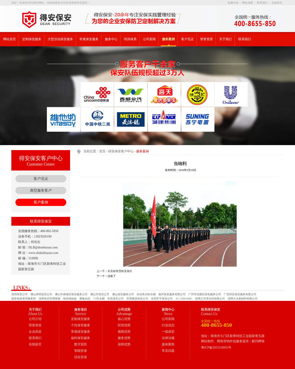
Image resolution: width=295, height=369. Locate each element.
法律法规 (168, 338)
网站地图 (247, 2)
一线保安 (168, 331)
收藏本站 (233, 2)
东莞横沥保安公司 (137, 298)
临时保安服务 (80, 338)
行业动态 (168, 325)
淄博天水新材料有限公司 (243, 298)
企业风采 (35, 331)
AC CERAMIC (183, 298)
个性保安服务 (80, 325)
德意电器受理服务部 (23, 298)
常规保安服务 (88, 39)
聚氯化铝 (84, 298)
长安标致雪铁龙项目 (120, 271)
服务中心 (111, 39)
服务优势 (124, 338)
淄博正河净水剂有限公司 (210, 298)
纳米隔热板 (70, 298)
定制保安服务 (31, 39)
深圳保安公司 (19, 294)
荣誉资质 (206, 39)
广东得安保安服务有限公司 (240, 294)
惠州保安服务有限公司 (172, 294)
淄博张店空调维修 (49, 298)
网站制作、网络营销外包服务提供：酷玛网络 (233, 341)
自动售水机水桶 (146, 294)
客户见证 (187, 39)
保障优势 (124, 344)
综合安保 (80, 357)
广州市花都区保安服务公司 (204, 294)
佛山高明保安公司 (41, 294)
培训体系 (130, 39)
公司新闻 (149, 39)
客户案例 (41, 202)
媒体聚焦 (168, 344)
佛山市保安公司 (99, 294)
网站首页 (9, 39)
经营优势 (124, 325)
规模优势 (124, 331)
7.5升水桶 (99, 298)
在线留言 (276, 2)
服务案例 (168, 39)
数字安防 (80, 344)
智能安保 (80, 350)
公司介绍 (35, 319)
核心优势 (124, 319)
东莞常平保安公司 (162, 298)
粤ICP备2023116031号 (216, 347)
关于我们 (225, 39)
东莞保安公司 (115, 298)
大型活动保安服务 (60, 39)
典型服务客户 (41, 190)
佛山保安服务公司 (123, 294)
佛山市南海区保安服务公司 (71, 294)
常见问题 (168, 350)
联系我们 (262, 2)
